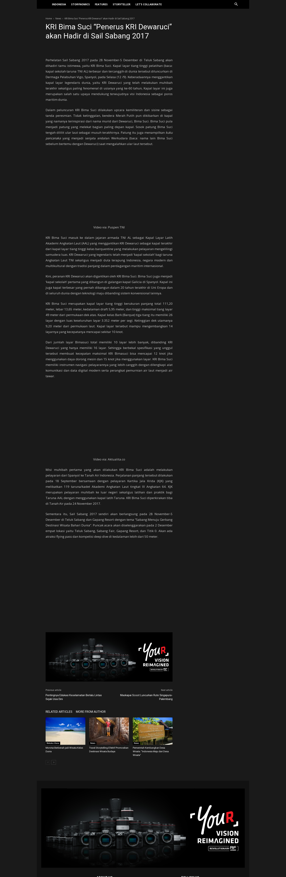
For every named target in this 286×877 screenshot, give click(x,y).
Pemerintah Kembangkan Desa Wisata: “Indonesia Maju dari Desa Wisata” (151, 751)
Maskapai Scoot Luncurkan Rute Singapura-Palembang (146, 697)
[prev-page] (48, 762)
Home (49, 18)
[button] (236, 4)
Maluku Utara (53, 743)
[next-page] (53, 762)
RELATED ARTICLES (59, 711)
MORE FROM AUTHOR (91, 711)
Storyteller (121, 4)
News (58, 18)
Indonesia (59, 4)
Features (101, 4)
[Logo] (47, 4)
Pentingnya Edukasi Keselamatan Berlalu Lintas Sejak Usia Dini (74, 697)
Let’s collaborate (149, 4)
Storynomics (80, 4)
